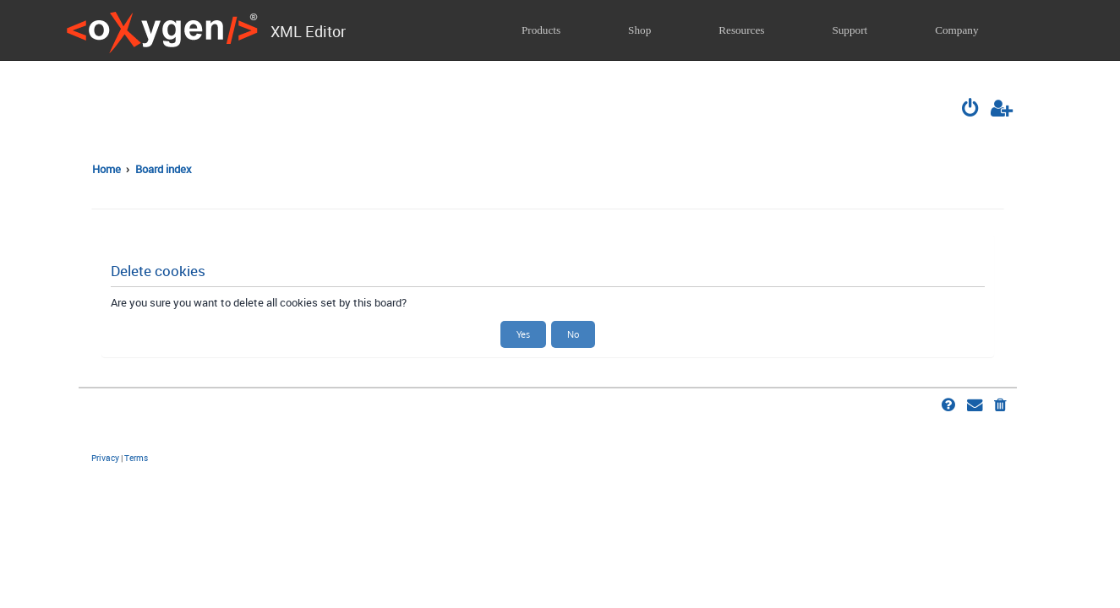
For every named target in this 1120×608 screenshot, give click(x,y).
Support (849, 30)
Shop (639, 30)
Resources (741, 30)
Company (956, 30)
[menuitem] (971, 110)
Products (541, 30)
